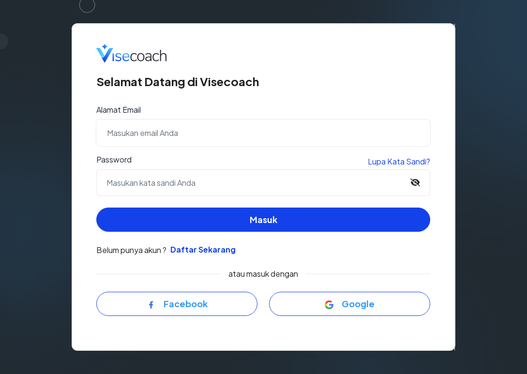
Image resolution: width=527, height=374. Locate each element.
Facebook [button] (177, 303)
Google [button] (350, 303)
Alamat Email (118, 110)
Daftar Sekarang (203, 249)
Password (114, 159)
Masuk (263, 219)
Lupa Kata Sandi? (399, 161)
